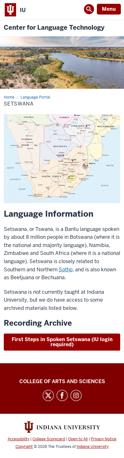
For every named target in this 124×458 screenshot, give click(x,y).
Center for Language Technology (54, 27)
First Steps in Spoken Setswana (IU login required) (62, 342)
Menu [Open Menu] (109, 9)
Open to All (78, 439)
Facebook (62, 395)
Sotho (66, 269)
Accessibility (18, 439)
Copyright (24, 446)
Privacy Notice (103, 439)
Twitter (48, 395)
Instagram (76, 395)
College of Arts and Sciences (62, 381)
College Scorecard (48, 439)
